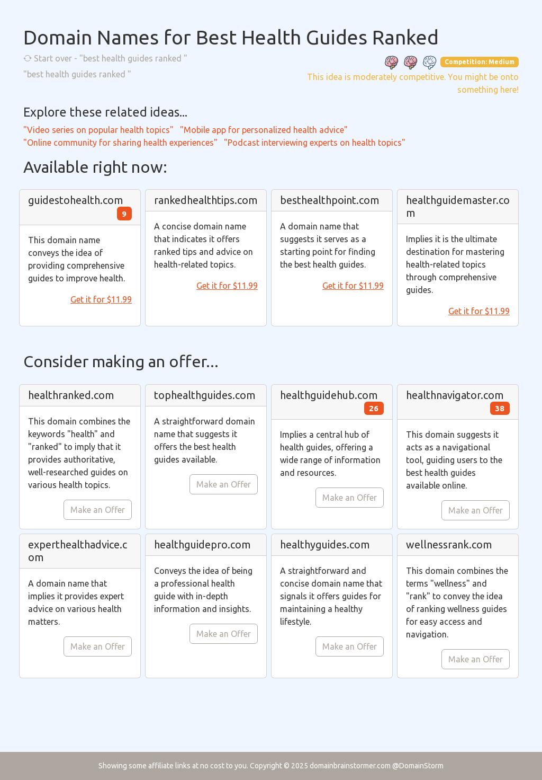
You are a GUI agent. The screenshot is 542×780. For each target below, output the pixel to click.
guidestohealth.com (75, 200)
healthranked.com (71, 395)
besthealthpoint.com (330, 200)
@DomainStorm (418, 765)
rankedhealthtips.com (206, 200)
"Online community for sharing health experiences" (120, 142)
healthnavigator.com (455, 395)
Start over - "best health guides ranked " (105, 58)
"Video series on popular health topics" (98, 130)
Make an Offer (97, 510)
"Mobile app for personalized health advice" (264, 130)
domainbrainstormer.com (350, 765)
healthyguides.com (325, 544)
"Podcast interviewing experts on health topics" (314, 142)
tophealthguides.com (205, 395)
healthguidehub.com (329, 395)
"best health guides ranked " (77, 74)
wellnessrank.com (449, 544)
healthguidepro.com (202, 544)
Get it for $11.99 (101, 299)
